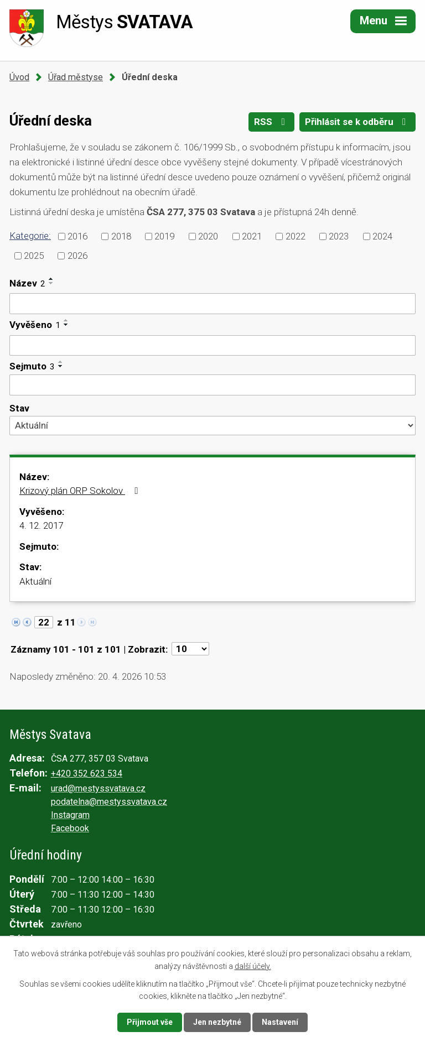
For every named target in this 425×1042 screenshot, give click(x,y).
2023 (339, 236)
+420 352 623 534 (86, 773)
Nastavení (280, 1022)
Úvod (19, 77)
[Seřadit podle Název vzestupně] (51, 279)
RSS (271, 121)
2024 (382, 236)
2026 (77, 254)
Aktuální (35, 581)
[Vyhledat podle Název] (212, 303)
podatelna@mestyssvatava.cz (109, 801)
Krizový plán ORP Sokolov (80, 490)
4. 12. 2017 (41, 525)
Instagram (70, 815)
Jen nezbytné (217, 1022)
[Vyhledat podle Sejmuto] (212, 384)
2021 (252, 236)
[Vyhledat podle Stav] (212, 425)
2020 (208, 236)
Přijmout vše (150, 1022)
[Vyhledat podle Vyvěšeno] (212, 345)
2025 (34, 254)
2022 (295, 236)
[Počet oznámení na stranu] (190, 648)
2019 (164, 236)
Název (27, 283)
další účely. (253, 965)
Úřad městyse (75, 77)
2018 (121, 236)
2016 (77, 236)
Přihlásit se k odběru (357, 121)
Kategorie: (30, 235)
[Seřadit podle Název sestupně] (51, 283)
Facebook (70, 828)
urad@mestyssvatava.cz (98, 788)
